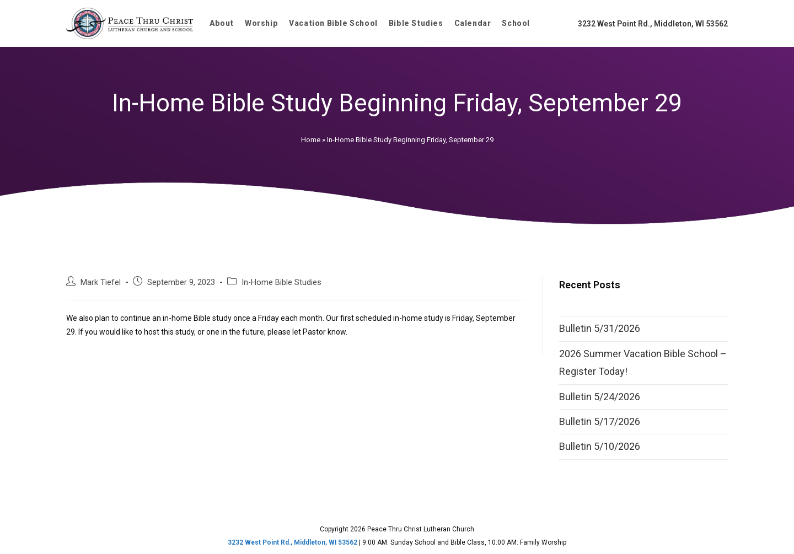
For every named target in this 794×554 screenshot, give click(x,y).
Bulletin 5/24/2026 (599, 396)
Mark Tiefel (101, 282)
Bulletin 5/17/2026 (599, 421)
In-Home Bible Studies (281, 282)
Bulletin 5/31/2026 (599, 328)
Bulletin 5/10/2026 (599, 446)
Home (310, 140)
